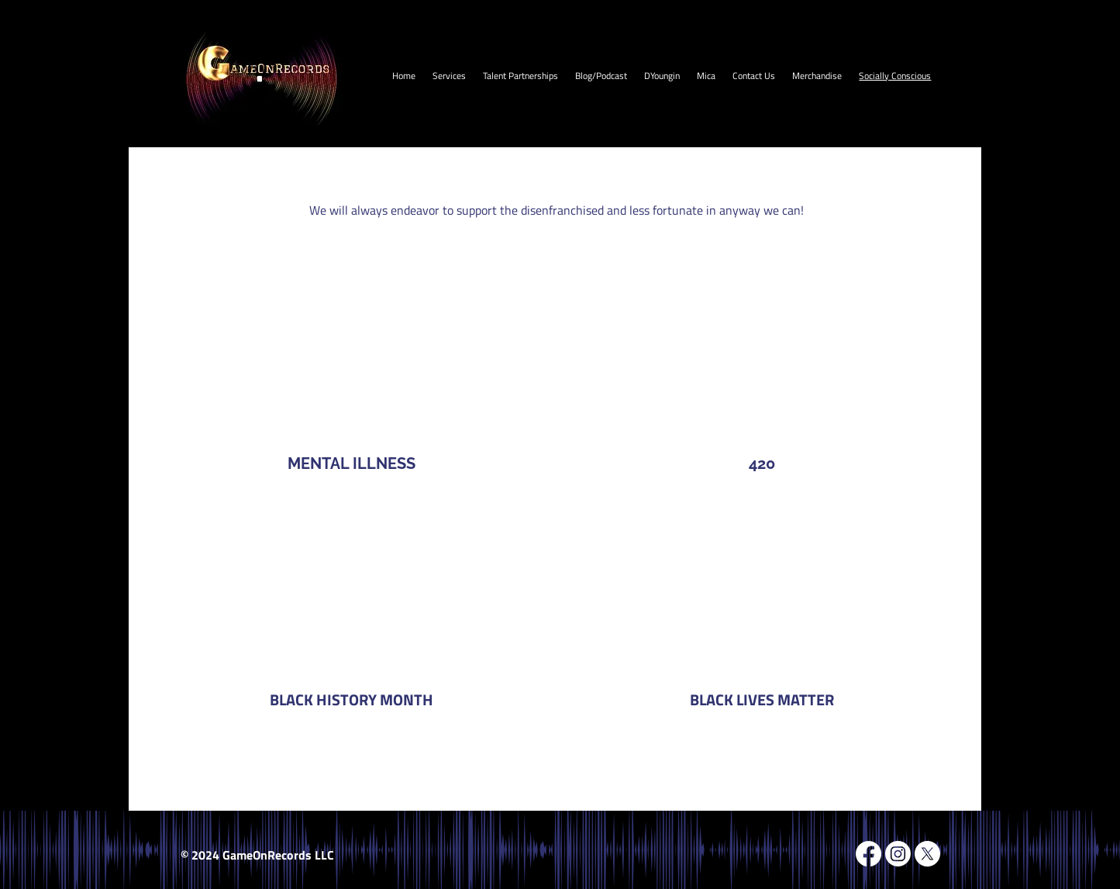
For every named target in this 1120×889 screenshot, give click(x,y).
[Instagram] (898, 854)
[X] (927, 854)
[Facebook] (868, 854)
